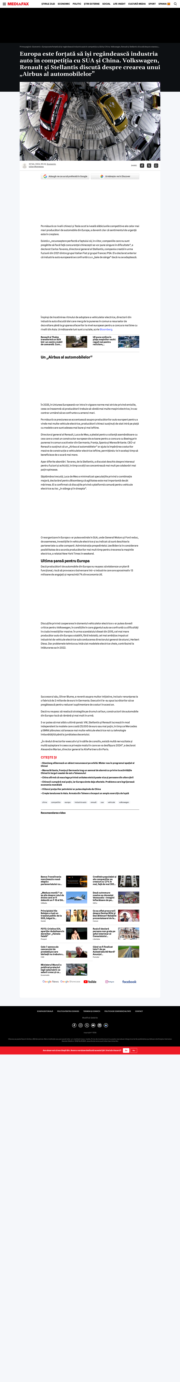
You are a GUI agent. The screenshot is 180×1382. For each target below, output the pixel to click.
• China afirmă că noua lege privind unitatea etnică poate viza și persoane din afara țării (87, 777)
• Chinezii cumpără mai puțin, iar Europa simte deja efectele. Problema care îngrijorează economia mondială (87, 783)
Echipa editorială (45, 1011)
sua (102, 802)
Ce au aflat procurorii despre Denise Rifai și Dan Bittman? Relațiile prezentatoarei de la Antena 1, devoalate (104, 914)
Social (106, 4)
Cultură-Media (137, 4)
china (44, 802)
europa (67, 802)
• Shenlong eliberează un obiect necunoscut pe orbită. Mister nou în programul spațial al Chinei (87, 764)
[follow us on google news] (50, 982)
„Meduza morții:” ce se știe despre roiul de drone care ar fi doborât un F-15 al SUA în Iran (52, 896)
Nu (134, 1050)
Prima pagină (25, 47)
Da (126, 1050)
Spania (162, 4)
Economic (64, 4)
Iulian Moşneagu (36, 166)
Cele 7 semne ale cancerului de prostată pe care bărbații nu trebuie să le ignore (52, 950)
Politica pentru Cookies (68, 1011)
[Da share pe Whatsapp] (156, 165)
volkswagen (124, 802)
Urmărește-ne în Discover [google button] (115, 176)
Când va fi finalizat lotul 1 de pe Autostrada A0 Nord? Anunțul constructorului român (104, 950)
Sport (152, 4)
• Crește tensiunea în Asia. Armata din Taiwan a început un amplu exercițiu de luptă (85, 793)
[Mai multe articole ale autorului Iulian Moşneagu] (24, 165)
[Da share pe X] (149, 165)
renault (93, 802)
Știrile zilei (48, 4)
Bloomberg (106, 329)
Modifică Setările (90, 1018)
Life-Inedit (119, 4)
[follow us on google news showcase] (70, 982)
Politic (77, 4)
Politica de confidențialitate (117, 1011)
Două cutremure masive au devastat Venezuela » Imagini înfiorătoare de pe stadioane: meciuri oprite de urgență (103, 896)
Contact (139, 1011)
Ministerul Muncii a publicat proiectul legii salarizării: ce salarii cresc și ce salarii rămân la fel (51, 968)
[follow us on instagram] (110, 982)
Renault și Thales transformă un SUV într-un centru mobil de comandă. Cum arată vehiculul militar (53, 341)
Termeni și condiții (91, 1011)
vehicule (111, 802)
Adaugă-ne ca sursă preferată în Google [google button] (65, 176)
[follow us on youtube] (90, 982)
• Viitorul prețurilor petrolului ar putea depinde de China (71, 789)
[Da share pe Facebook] (142, 165)
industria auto (80, 802)
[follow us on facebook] (129, 982)
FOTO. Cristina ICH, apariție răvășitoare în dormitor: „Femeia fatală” (52, 932)
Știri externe (92, 4)
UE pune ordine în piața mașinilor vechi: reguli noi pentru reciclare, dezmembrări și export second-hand (104, 341)
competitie (55, 802)
